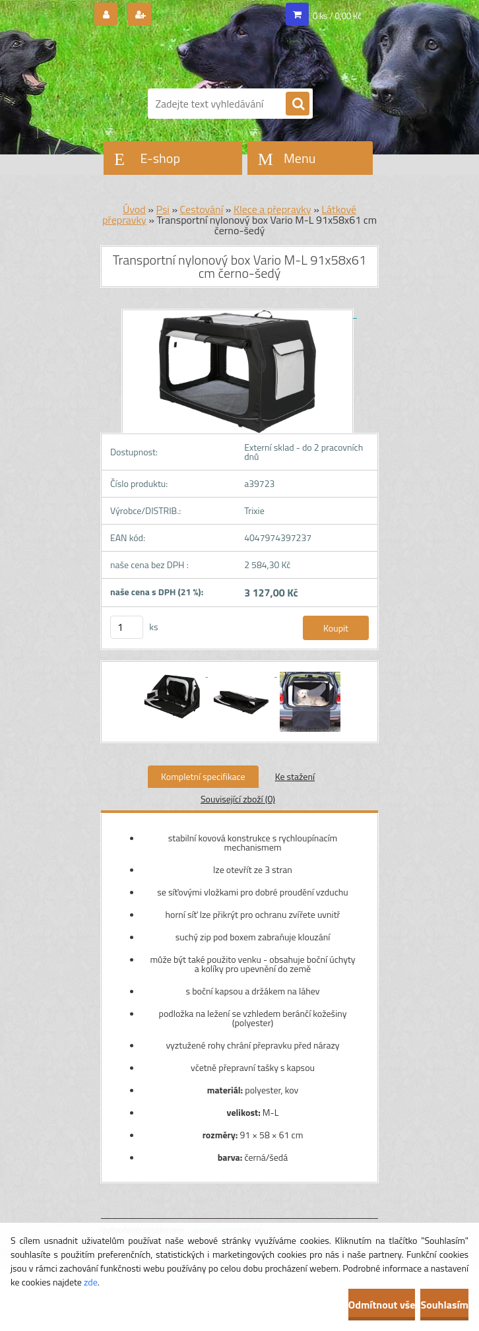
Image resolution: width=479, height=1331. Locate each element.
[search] (297, 104)
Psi (162, 209)
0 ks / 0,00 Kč (337, 15)
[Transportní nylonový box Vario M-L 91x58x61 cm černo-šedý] (239, 314)
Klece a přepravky (272, 209)
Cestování (202, 209)
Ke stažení (295, 776)
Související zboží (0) (238, 799)
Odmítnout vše (382, 1305)
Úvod (134, 209)
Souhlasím (444, 1305)
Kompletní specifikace (203, 776)
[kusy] (126, 627)
